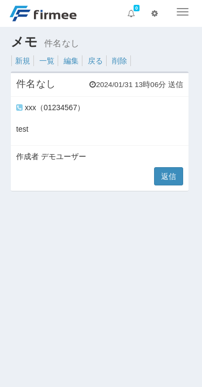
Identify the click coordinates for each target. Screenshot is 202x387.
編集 (71, 60)
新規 (22, 60)
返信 (168, 176)
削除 (119, 60)
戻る (95, 60)
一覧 (46, 60)
